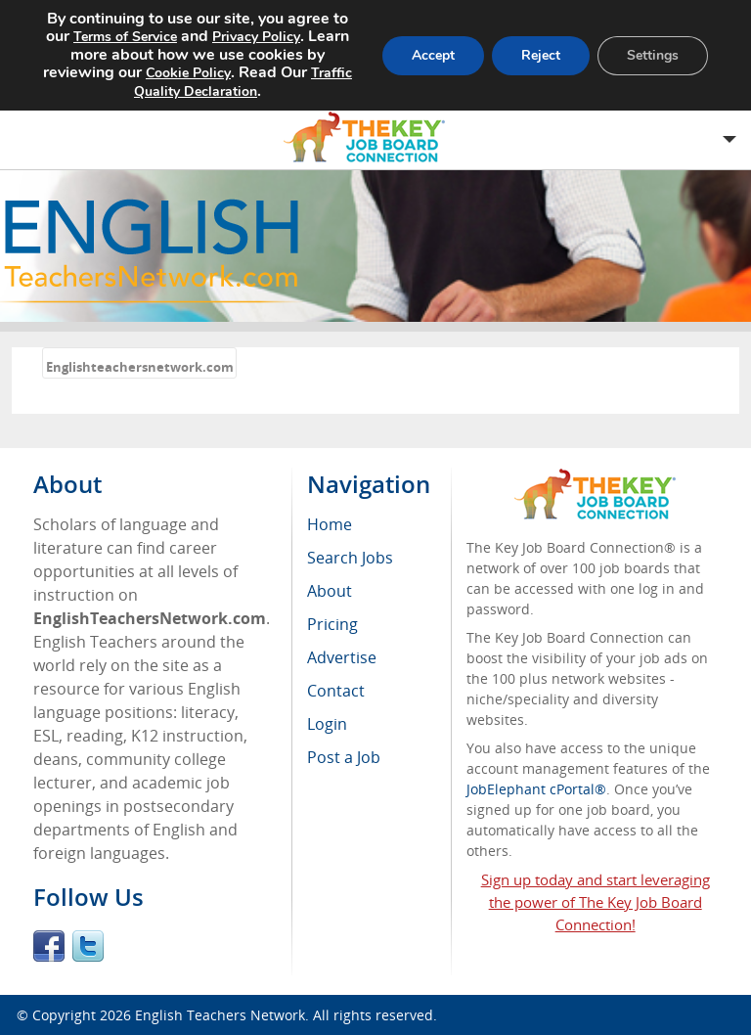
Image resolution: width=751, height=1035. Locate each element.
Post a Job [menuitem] (343, 757)
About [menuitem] (329, 591)
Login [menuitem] (327, 724)
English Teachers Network (220, 1015)
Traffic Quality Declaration (243, 82)
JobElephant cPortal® (536, 789)
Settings (653, 55)
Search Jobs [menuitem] (350, 557)
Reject (540, 55)
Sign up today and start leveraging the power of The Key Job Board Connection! (595, 902)
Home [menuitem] (329, 524)
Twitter (88, 946)
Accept (433, 55)
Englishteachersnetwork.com (140, 367)
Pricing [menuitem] (332, 624)
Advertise (341, 657)
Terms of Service (125, 36)
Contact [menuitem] (336, 690)
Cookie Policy (188, 73)
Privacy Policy (256, 36)
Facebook (49, 946)
